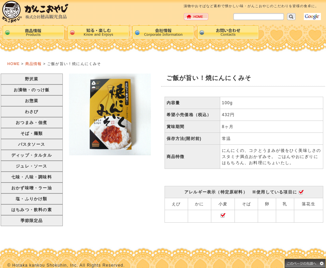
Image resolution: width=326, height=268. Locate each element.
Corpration (163, 32)
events (98, 32)
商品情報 (33, 64)
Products (33, 32)
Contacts (228, 32)
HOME (14, 64)
